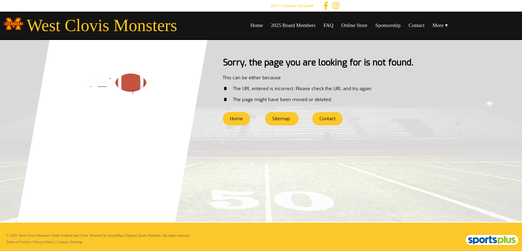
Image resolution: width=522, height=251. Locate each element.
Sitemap (76, 242)
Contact (62, 242)
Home (236, 119)
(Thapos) (130, 235)
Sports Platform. (150, 235)
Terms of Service (18, 242)
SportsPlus (115, 235)
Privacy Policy (43, 242)
